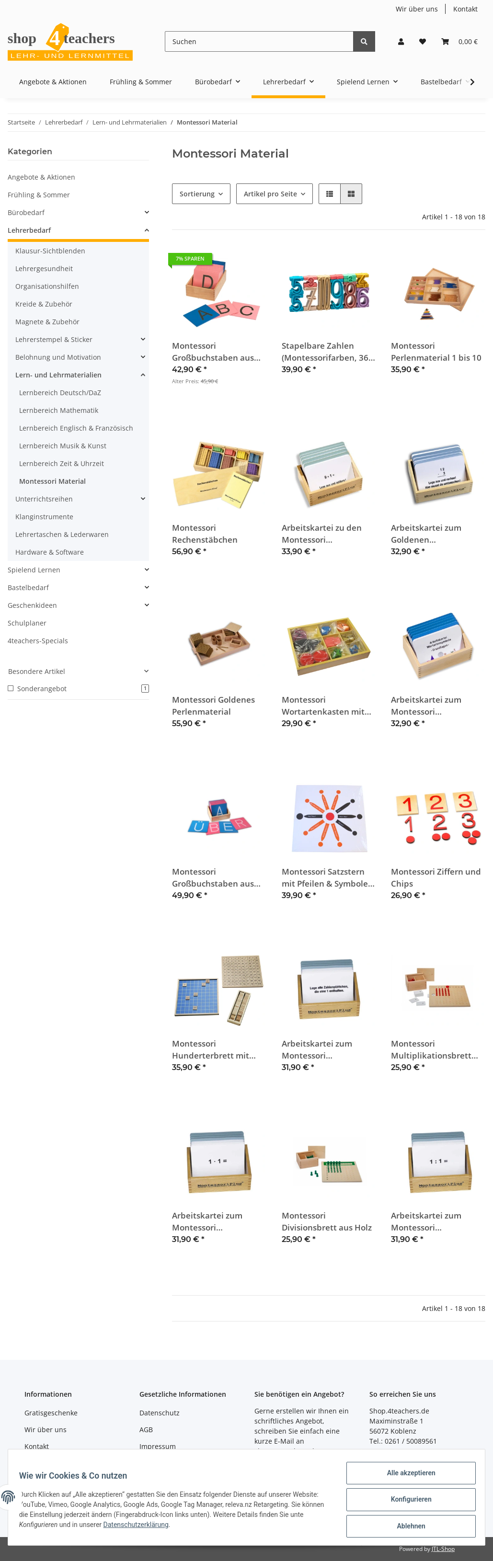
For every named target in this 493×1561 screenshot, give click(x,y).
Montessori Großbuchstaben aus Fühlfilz (213, 352)
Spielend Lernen (34, 569)
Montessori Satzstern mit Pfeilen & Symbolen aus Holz (327, 877)
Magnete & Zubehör (47, 321)
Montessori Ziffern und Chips (436, 877)
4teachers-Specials (38, 640)
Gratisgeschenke (51, 1412)
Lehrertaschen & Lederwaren (62, 534)
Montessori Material (52, 481)
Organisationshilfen (47, 286)
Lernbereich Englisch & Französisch (76, 428)
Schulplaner (27, 622)
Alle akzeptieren (406, 1477)
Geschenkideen (32, 605)
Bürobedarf (26, 212)
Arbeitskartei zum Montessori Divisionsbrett (426, 1221)
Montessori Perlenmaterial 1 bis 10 (436, 351)
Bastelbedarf (28, 587)
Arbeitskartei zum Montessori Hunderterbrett (317, 1049)
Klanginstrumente (44, 516)
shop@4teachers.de (286, 1451)
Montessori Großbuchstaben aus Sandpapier (213, 877)
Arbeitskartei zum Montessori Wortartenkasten (426, 706)
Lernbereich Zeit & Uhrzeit (61, 463)
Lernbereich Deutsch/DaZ (60, 392)
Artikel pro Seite (270, 193)
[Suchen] (259, 41)
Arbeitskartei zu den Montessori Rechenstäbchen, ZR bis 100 (328, 534)
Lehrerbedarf (29, 230)
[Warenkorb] (459, 41)
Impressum (157, 1446)
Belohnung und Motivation (58, 357)
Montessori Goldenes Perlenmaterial (213, 705)
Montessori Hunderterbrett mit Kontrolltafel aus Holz (214, 1049)
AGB (146, 1429)
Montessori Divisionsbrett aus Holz (327, 1221)
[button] (401, 41)
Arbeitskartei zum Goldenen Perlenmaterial (426, 534)
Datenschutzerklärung (155, 1527)
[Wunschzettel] (423, 41)
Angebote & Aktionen (41, 177)
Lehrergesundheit (44, 268)
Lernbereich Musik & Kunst (62, 445)
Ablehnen (406, 1527)
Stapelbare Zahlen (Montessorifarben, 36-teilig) (326, 352)
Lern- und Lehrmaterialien (58, 374)
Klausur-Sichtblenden (50, 250)
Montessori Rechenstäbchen (205, 533)
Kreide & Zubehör (43, 303)
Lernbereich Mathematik (58, 410)
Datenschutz (159, 1412)
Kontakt (465, 8)
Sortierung (197, 193)
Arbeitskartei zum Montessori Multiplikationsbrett (212, 1221)
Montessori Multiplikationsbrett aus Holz (431, 1049)
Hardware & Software (49, 552)
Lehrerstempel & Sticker (53, 339)
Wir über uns (417, 8)
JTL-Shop (443, 1549)
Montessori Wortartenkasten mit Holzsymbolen (323, 706)
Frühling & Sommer (39, 194)
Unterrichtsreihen (44, 498)
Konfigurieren (406, 1502)
